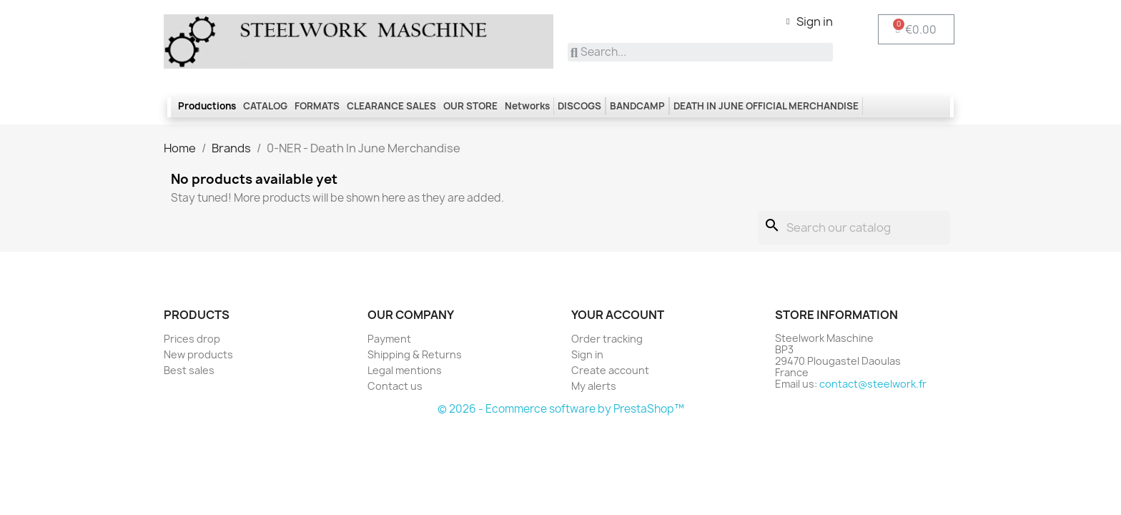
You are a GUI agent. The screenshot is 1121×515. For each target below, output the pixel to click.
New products (198, 354)
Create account (610, 370)
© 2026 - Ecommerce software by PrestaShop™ (561, 408)
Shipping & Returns (414, 354)
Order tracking (607, 338)
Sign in (587, 354)
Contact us (395, 386)
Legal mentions (404, 370)
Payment (389, 338)
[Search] (854, 228)
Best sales (189, 370)
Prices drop (192, 338)
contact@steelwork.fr (873, 384)
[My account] (809, 21)
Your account (617, 315)
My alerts (593, 386)
